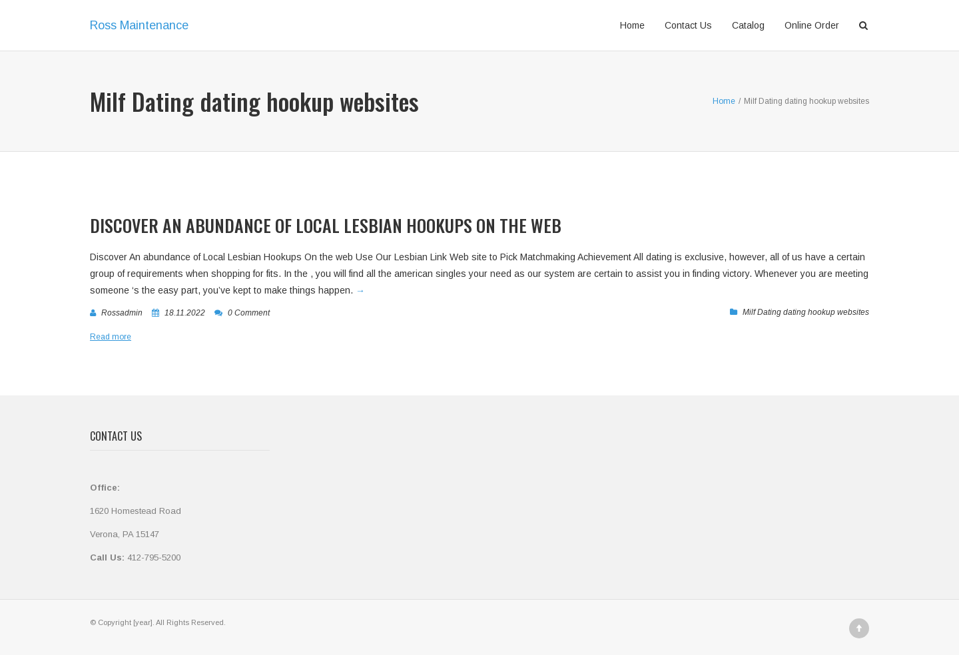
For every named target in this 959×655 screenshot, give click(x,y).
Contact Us (688, 25)
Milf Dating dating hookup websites (806, 312)
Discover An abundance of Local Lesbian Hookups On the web (325, 225)
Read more (110, 336)
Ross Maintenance (139, 25)
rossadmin (122, 313)
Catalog (748, 25)
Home (632, 25)
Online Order (812, 25)
